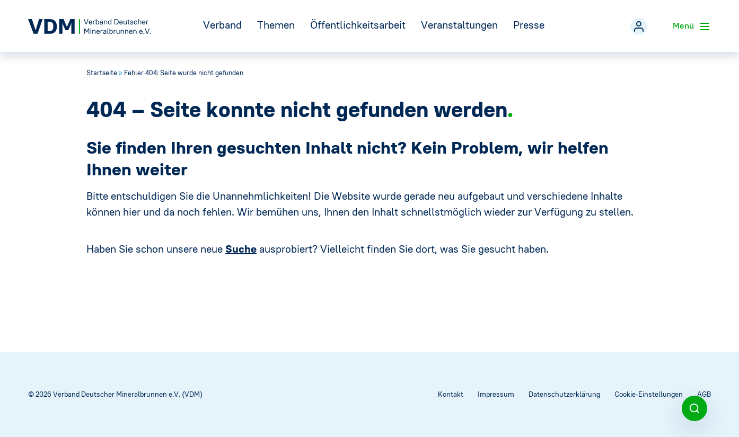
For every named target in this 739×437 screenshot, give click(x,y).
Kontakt (450, 394)
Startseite (101, 72)
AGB (704, 394)
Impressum (496, 394)
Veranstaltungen (459, 24)
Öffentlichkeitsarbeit (358, 24)
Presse (528, 24)
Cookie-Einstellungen (648, 394)
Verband (222, 24)
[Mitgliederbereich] (638, 26)
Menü (692, 26)
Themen (276, 24)
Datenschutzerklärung (564, 394)
